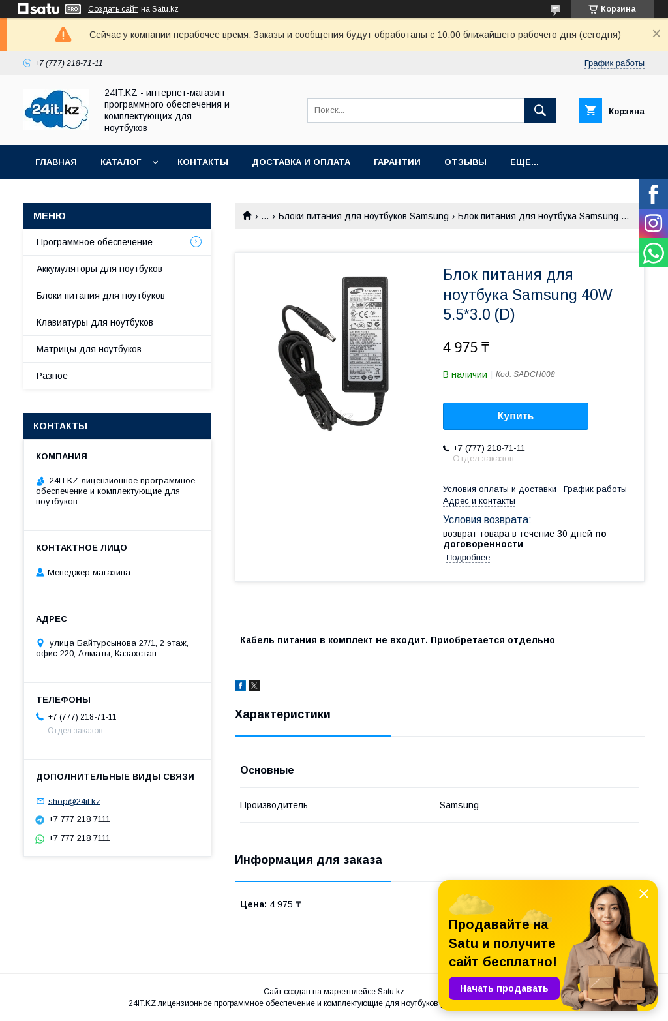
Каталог (120, 162)
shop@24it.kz (74, 801)
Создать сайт (113, 9)
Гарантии (397, 162)
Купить (516, 415)
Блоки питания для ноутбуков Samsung (364, 216)
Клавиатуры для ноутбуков (95, 322)
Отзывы (465, 162)
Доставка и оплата (301, 162)
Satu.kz (391, 991)
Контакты (202, 162)
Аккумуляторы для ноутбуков (99, 269)
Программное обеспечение (95, 242)
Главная (56, 162)
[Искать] (540, 110)
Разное (52, 376)
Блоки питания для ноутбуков (101, 295)
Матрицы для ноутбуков (89, 349)
